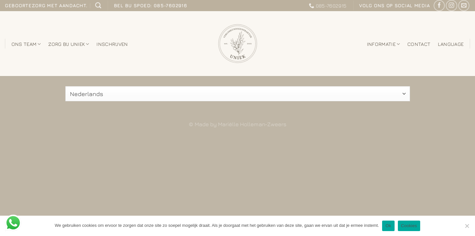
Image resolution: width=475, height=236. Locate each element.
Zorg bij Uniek (68, 44)
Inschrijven (112, 44)
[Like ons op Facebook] (439, 5)
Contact (418, 44)
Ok (388, 225)
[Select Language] (237, 93)
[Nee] (467, 228)
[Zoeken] (98, 5)
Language (451, 44)
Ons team (26, 44)
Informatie (383, 44)
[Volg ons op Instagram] (451, 5)
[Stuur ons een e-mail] (463, 5)
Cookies (409, 225)
